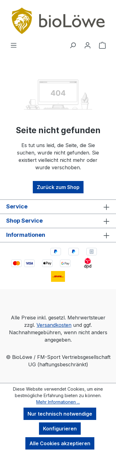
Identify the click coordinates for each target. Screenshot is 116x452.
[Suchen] (72, 45)
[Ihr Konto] (87, 45)
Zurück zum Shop (58, 187)
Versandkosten (54, 325)
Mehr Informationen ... (58, 402)
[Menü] (13, 45)
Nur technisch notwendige (60, 414)
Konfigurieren (60, 428)
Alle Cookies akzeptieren (59, 443)
